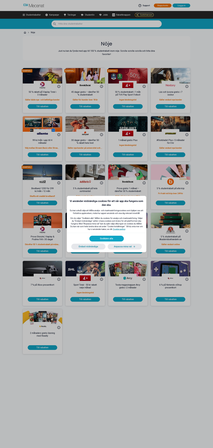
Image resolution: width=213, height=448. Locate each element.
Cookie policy (119, 229)
